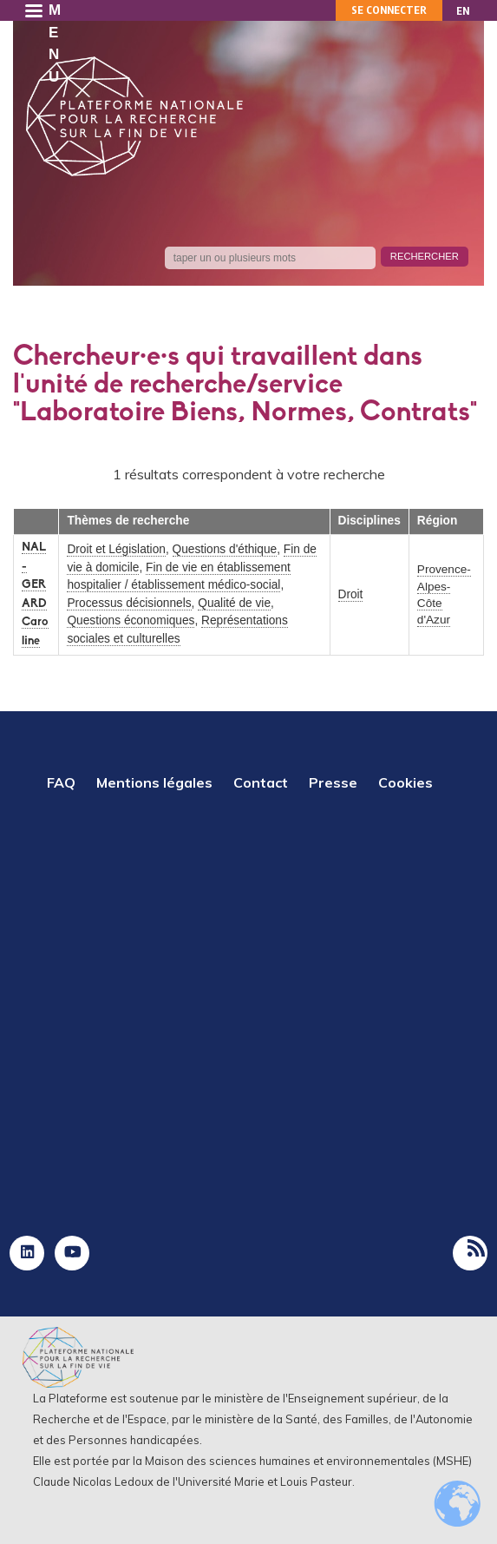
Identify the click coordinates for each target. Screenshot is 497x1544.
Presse (333, 782)
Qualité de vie (234, 603)
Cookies (405, 782)
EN (462, 10)
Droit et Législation (116, 549)
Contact (260, 782)
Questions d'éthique (225, 549)
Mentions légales (154, 782)
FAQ (61, 782)
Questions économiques (130, 620)
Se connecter (389, 9)
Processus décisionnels (129, 603)
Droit (350, 594)
